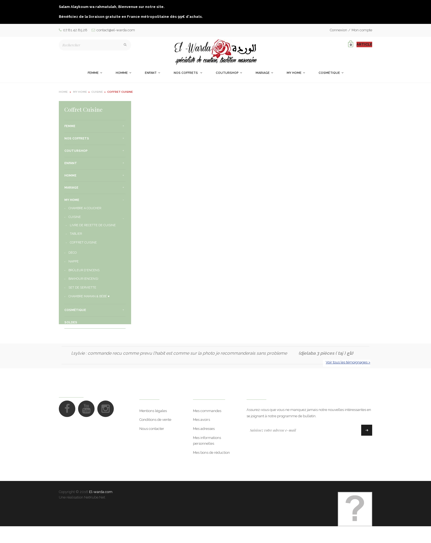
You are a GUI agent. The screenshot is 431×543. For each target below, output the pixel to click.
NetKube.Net (94, 514)
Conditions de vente (155, 436)
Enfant (70, 163)
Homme (70, 175)
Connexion (338, 30)
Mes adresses (204, 445)
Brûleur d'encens (84, 270)
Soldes (70, 322)
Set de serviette (82, 287)
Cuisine (74, 217)
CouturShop (76, 151)
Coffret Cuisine (83, 242)
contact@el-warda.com (113, 30)
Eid (66, 334)
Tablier (76, 234)
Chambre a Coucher (84, 208)
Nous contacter (151, 445)
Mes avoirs (201, 436)
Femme (69, 126)
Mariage (71, 187)
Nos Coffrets (76, 138)
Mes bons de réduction (211, 469)
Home (63, 91)
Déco (72, 252)
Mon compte (362, 30)
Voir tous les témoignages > (348, 379)
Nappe (73, 261)
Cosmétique (75, 310)
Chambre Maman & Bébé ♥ (89, 296)
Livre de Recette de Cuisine (93, 225)
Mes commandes (207, 427)
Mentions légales (153, 427)
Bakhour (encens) (83, 279)
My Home (71, 200)
